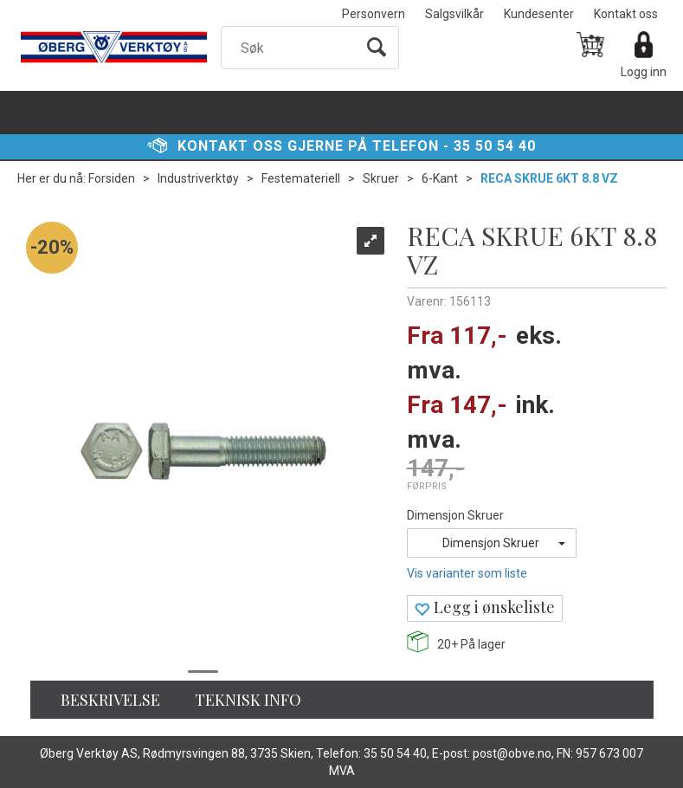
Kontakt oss (626, 14)
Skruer (381, 178)
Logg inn (644, 72)
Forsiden (111, 178)
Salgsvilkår (454, 14)
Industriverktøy (198, 178)
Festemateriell (300, 178)
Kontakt (212, 146)
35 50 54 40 (495, 146)
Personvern (373, 14)
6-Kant (440, 178)
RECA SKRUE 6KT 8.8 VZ (549, 178)
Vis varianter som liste (467, 573)
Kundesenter (539, 14)
